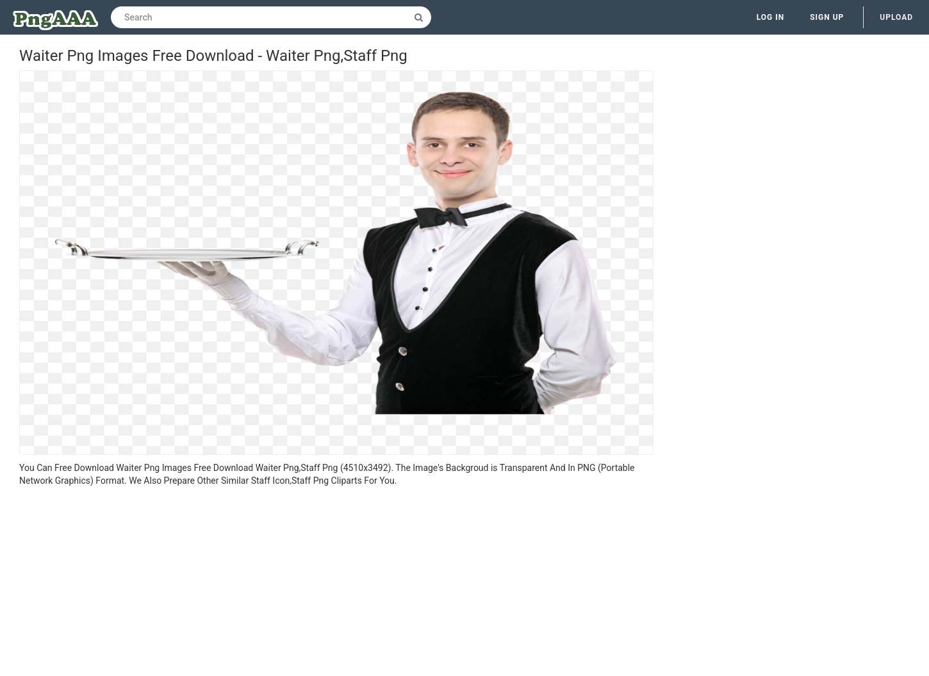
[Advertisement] (336, 583)
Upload (896, 17)
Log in (771, 17)
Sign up (827, 17)
